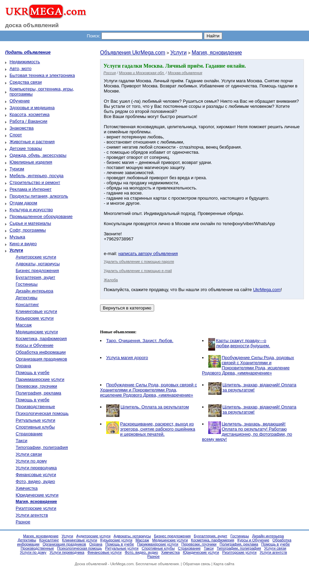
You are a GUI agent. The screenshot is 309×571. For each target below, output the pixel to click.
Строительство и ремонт (35, 182)
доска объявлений (32, 25)
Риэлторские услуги (36, 508)
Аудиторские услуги (36, 256)
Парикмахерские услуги (40, 379)
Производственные (35, 406)
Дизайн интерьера (34, 290)
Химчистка (27, 488)
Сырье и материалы (30, 223)
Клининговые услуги (36, 311)
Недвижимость (25, 61)
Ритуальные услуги (35, 420)
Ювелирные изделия (31, 162)
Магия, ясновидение (217, 52)
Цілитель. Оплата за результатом (154, 406)
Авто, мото (20, 68)
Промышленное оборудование (41, 216)
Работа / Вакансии (28, 121)
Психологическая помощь (42, 413)
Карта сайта (223, 564)
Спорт (16, 134)
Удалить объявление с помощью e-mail (138, 271)
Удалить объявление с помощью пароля (139, 261)
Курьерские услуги (35, 318)
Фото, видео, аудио (35, 481)
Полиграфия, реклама (38, 393)
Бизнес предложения (37, 270)
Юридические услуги (37, 495)
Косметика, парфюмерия (41, 338)
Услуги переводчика (36, 467)
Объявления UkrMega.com (132, 52)
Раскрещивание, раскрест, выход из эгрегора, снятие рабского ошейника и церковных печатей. (157, 429)
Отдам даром (23, 202)
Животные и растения (32, 141)
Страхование (29, 433)
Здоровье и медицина (32, 107)
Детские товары (26, 148)
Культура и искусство (31, 209)
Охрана (23, 365)
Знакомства (22, 128)
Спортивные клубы (35, 427)
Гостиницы (26, 284)
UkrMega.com (267, 289)
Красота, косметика (30, 114)
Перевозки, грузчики (36, 386)
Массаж (24, 325)
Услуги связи (29, 454)
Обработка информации (41, 352)
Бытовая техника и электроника (42, 75)
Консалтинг (27, 304)
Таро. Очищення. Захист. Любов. (139, 340)
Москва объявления (185, 73)
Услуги (178, 52)
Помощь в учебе (32, 372)
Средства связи (26, 82)
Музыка (17, 236)
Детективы (26, 297)
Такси (21, 440)
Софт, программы (28, 230)
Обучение (20, 100)
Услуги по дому (31, 461)
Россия (109, 73)
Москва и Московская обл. (142, 73)
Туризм (17, 168)
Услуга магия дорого (127, 357)
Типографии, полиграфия (42, 447)
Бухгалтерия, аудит (35, 277)
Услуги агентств (32, 515)
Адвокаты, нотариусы (38, 263)
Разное (23, 521)
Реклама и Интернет (30, 189)
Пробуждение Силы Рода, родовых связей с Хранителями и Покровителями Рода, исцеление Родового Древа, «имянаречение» (248, 365)
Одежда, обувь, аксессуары (38, 155)
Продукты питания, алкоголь (39, 196)
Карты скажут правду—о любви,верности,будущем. (243, 343)
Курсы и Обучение (34, 345)
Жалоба (111, 280)
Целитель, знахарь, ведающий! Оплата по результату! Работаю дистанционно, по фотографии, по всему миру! (247, 431)
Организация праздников (41, 359)
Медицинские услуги (37, 331)
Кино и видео (23, 243)
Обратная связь (196, 564)
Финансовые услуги (36, 474)
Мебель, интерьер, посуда (37, 175)
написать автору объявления (148, 253)
